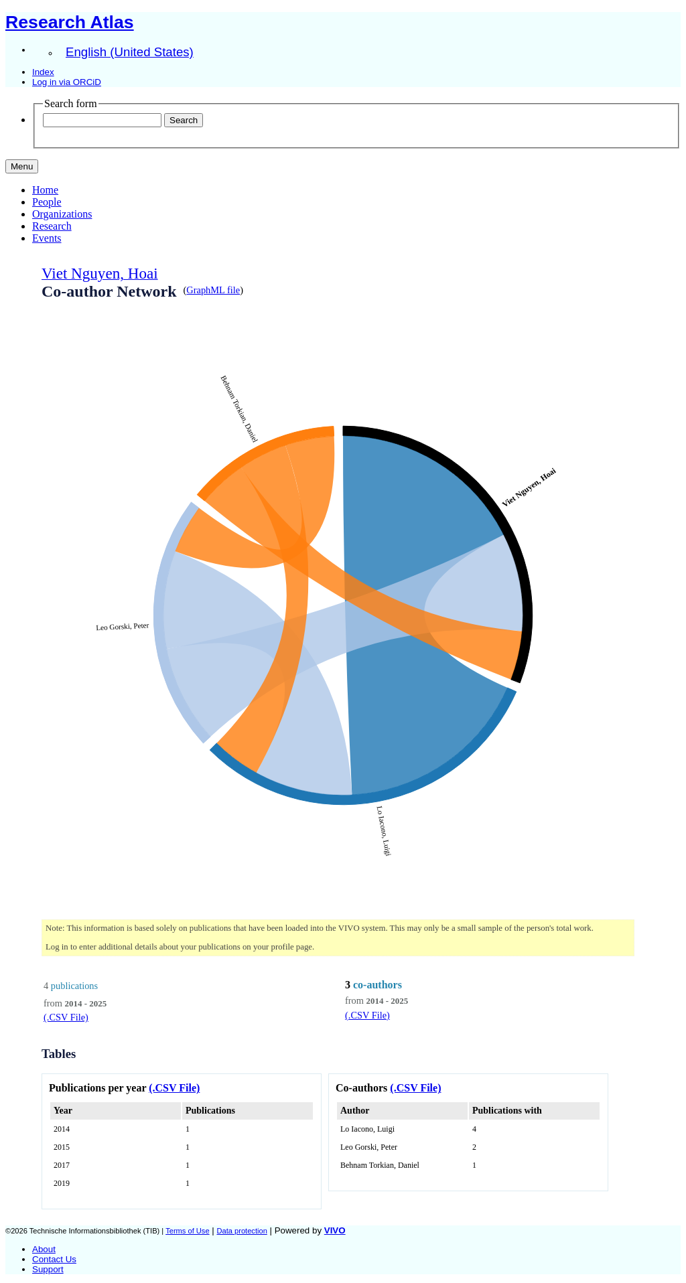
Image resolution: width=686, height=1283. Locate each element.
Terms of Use (187, 1231)
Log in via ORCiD (66, 82)
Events (47, 238)
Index (43, 72)
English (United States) (130, 52)
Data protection (241, 1231)
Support (48, 1269)
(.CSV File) (66, 1017)
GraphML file (213, 290)
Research (52, 226)
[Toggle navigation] (21, 166)
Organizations (62, 214)
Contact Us (54, 1259)
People (47, 202)
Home (45, 190)
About (44, 1249)
